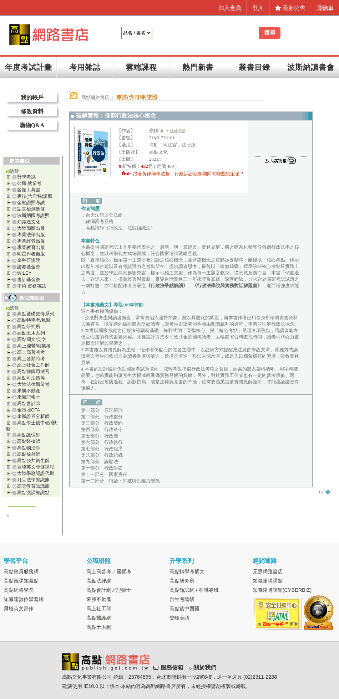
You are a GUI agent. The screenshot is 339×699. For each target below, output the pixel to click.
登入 (258, 8)
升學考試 (26, 177)
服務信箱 (172, 667)
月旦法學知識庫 (33, 479)
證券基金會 (28, 266)
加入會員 (229, 8)
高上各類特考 (31, 358)
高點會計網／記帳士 (108, 590)
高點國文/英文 (31, 339)
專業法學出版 (31, 234)
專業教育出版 (31, 247)
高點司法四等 (31, 377)
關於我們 (204, 667)
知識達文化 (28, 221)
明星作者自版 (31, 254)
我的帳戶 (32, 97)
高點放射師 (28, 454)
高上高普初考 (31, 352)
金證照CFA (28, 410)
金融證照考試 (31, 202)
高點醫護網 (98, 618)
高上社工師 (98, 608)
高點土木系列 (31, 333)
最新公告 (290, 8)
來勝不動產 (28, 390)
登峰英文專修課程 (35, 467)
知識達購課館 (268, 581)
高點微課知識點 (33, 492)
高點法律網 (98, 581)
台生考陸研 (182, 599)
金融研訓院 (28, 260)
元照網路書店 (268, 571)
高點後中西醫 (184, 608)
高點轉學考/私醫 (34, 320)
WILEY (24, 273)
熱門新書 (198, 67)
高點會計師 (28, 403)
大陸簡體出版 (31, 228)
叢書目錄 (254, 67)
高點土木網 (98, 627)
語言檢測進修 (31, 209)
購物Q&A (32, 125)
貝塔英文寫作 (19, 608)
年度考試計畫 (28, 67)
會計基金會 (28, 279)
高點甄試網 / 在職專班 (194, 590)
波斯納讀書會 (310, 67)
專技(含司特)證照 (35, 196)
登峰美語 (179, 618)
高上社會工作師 (33, 365)
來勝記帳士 (28, 397)
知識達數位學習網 (24, 599)
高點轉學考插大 (187, 571)
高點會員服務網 (21, 571)
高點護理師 (28, 434)
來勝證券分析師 (33, 416)
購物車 (325, 8)
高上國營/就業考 (34, 345)
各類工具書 (28, 189)
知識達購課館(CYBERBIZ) (282, 590)
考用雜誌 (85, 67)
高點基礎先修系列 (35, 313)
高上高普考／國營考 (108, 571)
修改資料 (32, 111)
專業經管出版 (31, 241)
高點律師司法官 (33, 371)
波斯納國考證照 (33, 215)
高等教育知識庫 (33, 486)
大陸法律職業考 (33, 384)
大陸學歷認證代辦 (35, 473)
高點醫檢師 (28, 441)
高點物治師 (28, 447)
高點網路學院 (19, 590)
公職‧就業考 (29, 183)
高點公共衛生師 (33, 460)
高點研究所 (28, 326)
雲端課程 (141, 67)
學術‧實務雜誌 (31, 286)
